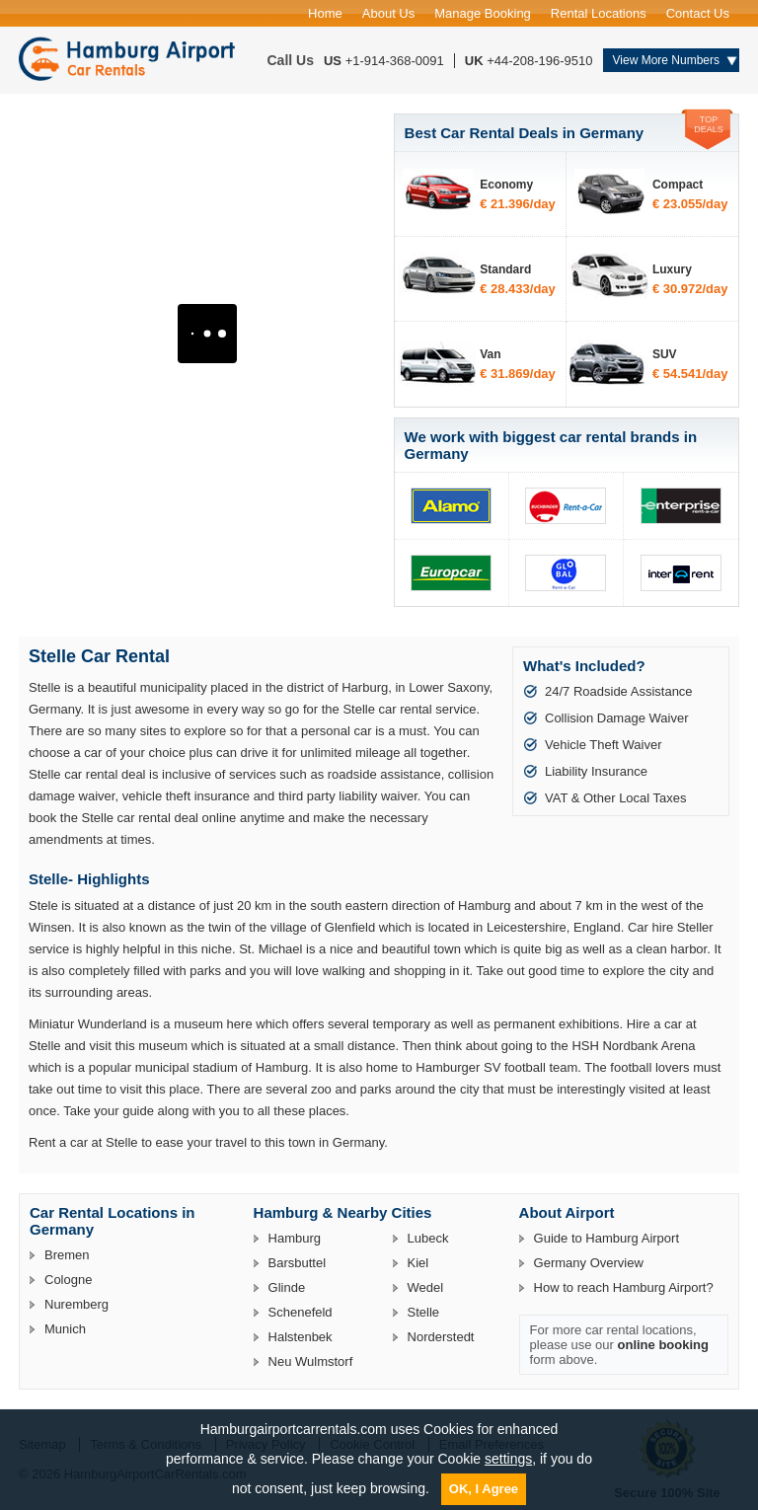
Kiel (418, 1262)
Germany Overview (589, 1262)
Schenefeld (300, 1312)
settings (508, 1459)
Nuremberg (76, 1304)
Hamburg (294, 1238)
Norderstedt (441, 1336)
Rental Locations (598, 13)
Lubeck (428, 1238)
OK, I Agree (483, 1488)
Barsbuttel (297, 1262)
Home (325, 13)
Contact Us (697, 13)
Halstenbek (300, 1336)
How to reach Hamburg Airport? (624, 1287)
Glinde (287, 1287)
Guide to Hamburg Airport (606, 1238)
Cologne (68, 1279)
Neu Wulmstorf (310, 1361)
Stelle (424, 1312)
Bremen (67, 1254)
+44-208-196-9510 (539, 60)
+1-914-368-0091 (394, 60)
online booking (663, 1344)
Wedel (426, 1287)
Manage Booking (482, 13)
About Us (388, 13)
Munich (65, 1328)
